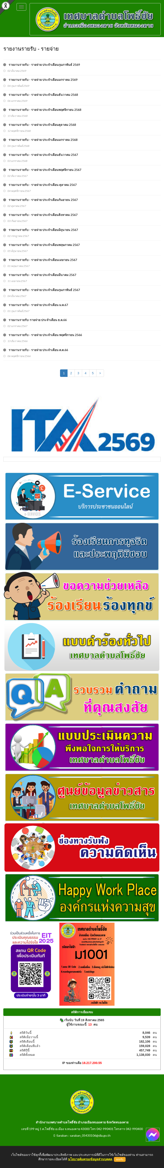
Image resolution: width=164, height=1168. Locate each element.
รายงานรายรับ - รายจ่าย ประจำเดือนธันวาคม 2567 (40, 155)
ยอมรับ (119, 1159)
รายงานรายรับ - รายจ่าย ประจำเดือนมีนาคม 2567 (39, 275)
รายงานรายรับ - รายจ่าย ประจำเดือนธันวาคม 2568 (40, 94)
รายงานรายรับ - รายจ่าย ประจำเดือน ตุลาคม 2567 (40, 185)
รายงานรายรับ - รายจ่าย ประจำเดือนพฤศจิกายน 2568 (42, 110)
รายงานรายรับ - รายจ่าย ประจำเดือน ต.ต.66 (35, 350)
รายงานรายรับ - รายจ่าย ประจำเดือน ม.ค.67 (35, 305)
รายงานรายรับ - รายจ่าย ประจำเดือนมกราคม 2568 (40, 140)
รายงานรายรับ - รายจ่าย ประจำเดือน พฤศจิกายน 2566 (42, 335)
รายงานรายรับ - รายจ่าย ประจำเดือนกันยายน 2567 (40, 200)
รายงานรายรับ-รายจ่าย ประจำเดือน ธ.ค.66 (35, 320)
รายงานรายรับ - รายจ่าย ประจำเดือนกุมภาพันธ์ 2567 (41, 290)
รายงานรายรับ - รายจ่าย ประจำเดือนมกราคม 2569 (40, 79)
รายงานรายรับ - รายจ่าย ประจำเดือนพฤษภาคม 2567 (41, 245)
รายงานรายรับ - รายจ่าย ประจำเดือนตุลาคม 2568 (39, 125)
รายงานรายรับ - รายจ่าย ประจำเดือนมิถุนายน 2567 (40, 230)
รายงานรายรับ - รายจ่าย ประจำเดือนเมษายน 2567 (40, 260)
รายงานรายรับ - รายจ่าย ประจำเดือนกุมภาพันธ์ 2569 (41, 64)
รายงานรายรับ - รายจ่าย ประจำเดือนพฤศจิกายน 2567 (42, 170)
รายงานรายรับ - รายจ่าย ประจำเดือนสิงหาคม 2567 (40, 215)
